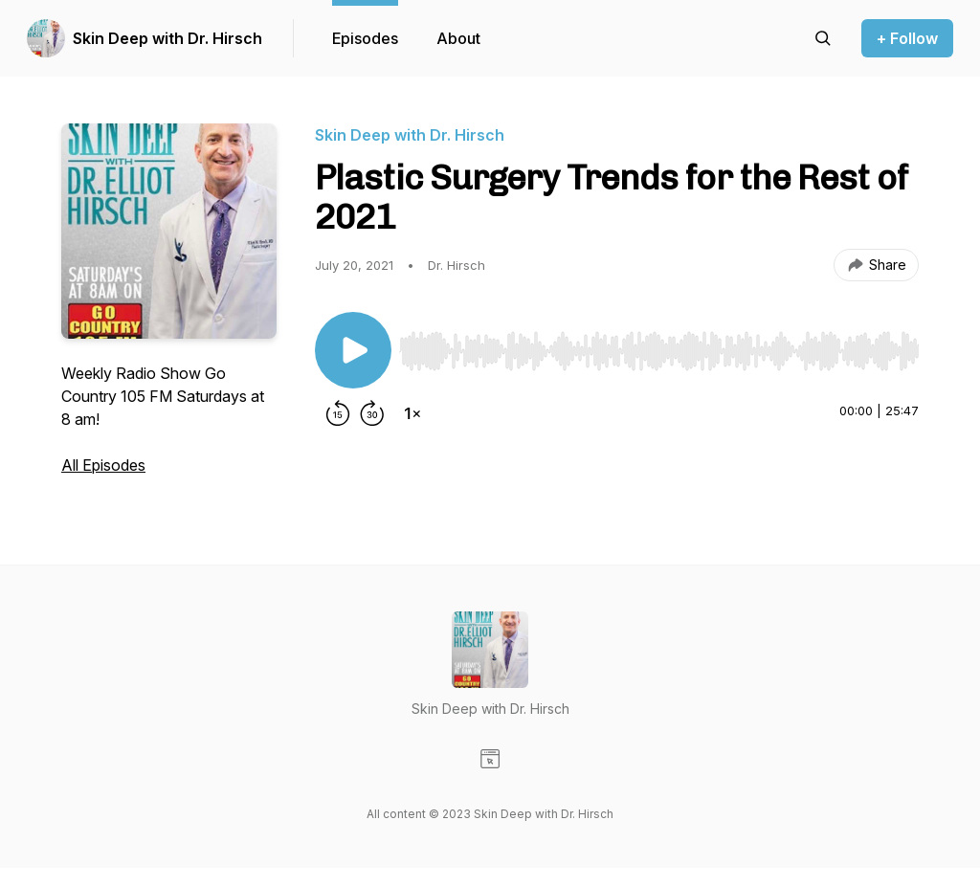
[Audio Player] (659, 345)
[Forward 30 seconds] (372, 413)
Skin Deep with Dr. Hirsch (167, 38)
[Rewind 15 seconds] (337, 413)
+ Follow (907, 38)
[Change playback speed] (412, 413)
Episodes (365, 38)
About (458, 38)
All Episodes (103, 465)
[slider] (659, 351)
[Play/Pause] (353, 350)
